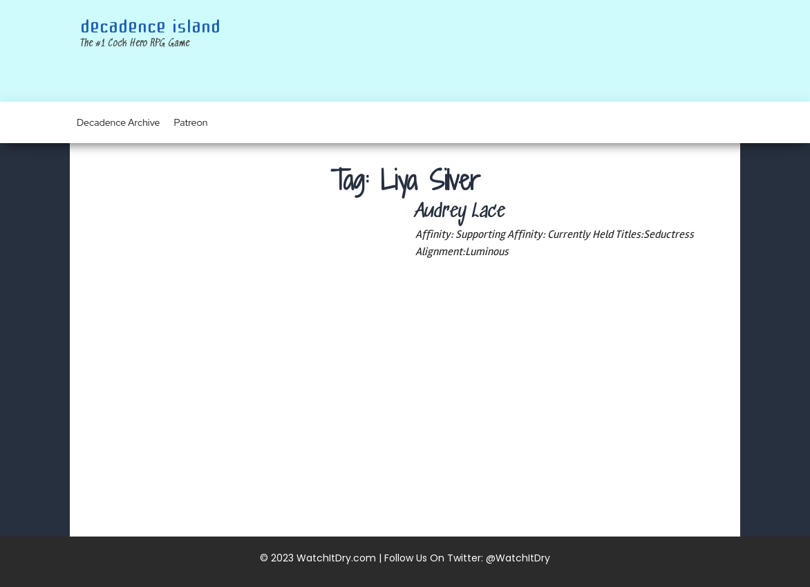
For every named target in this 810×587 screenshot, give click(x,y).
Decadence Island (150, 27)
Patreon (191, 122)
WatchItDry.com (336, 558)
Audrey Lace (460, 212)
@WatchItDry (518, 558)
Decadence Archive (118, 122)
